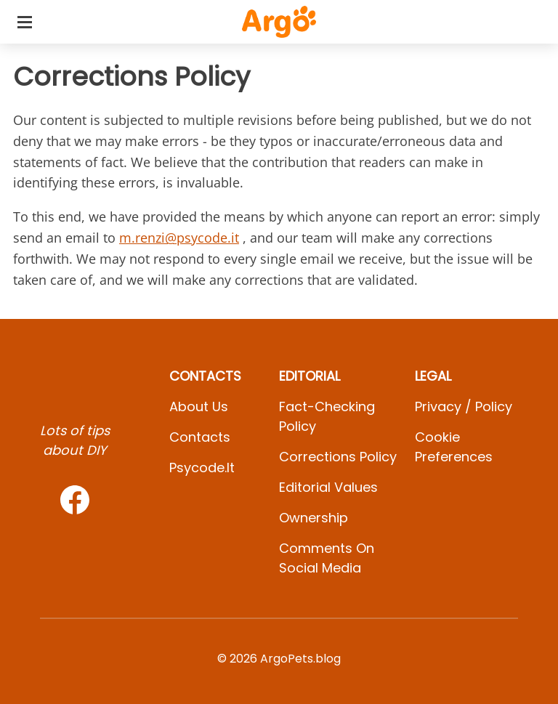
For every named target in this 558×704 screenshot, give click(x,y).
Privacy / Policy (463, 406)
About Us (198, 406)
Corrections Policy (338, 457)
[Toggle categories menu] (24, 22)
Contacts (199, 437)
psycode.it (202, 467)
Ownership (313, 518)
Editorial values (328, 487)
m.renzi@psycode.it (179, 237)
